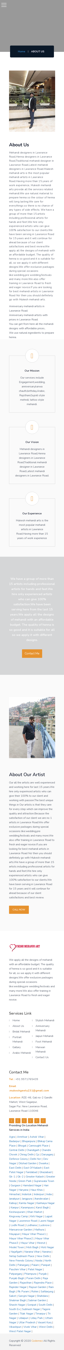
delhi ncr (36, 1159)
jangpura (27, 1199)
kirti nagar (36, 1216)
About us (18, 1026)
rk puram (23, 1291)
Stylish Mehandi (44, 1020)
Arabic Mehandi (21, 1053)
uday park (37, 1318)
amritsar (22, 1137)
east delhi (15, 1168)
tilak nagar (27, 1313)
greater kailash (35, 1176)
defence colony (19, 1159)
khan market (35, 1212)
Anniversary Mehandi (42, 1028)
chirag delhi (26, 1154)
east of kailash (33, 1168)
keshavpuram (17, 1212)
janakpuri (14, 1199)
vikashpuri (15, 1327)
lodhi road (18, 1225)
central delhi (17, 1150)
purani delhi (33, 1278)
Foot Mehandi (43, 1042)
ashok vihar (37, 1137)
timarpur (40, 1313)
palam (35, 1265)
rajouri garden (38, 1287)
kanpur (15, 1207)
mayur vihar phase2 (21, 1238)
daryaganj (47, 1154)
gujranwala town (44, 1181)
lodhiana (32, 1225)
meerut (41, 1243)
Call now (19, 909)
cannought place (39, 1146)
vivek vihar (30, 1327)
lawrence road (28, 1221)
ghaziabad (45, 1172)
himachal (14, 1194)
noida (39, 1260)
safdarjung (47, 1291)
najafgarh (17, 1252)
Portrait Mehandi (17, 1039)
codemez (37, 1341)
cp (38, 1154)
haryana (23, 1190)
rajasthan (26, 1283)
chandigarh (33, 1150)
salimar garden (37, 1300)
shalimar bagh (18, 1300)
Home (21, 51)
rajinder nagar (18, 1287)
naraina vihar (32, 1252)
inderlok (27, 1194)
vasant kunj (45, 1322)
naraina (47, 1252)
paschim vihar (17, 1269)
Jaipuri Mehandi (44, 1036)
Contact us (42, 1057)
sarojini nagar (26, 1296)
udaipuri (23, 1318)
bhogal (22, 1146)
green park (25, 1181)
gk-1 (12, 1176)
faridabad (32, 1172)
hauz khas (37, 1190)
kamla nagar (27, 1203)
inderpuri (39, 1194)
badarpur (14, 1141)
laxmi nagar (46, 1221)
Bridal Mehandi (21, 1031)
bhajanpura (29, 1141)
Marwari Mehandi (40, 1049)
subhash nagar (31, 1309)
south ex (14, 1309)
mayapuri (14, 1234)
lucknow (44, 1225)
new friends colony (21, 1260)
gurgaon (16, 1185)
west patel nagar (20, 1331)
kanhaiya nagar (45, 1203)
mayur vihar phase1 (34, 1234)
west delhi (46, 1327)
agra (12, 1137)
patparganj (16, 1274)
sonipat (32, 1305)
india (49, 1194)
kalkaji (13, 1203)
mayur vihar (27, 1243)
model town (17, 1247)
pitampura (30, 1274)
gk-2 (20, 1176)
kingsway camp (19, 1216)
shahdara (42, 1296)
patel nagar (35, 1269)
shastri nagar (17, 1305)
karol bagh (42, 1207)
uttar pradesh (27, 1322)
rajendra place (43, 1283)
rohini (35, 1291)
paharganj (23, 1265)
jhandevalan (41, 1199)
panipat (46, 1265)
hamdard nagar (32, 1185)
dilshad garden (27, 1163)
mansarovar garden (21, 1230)
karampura (27, 1207)
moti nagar (47, 1247)
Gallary (16, 1047)
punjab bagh (17, 1278)
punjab (43, 1274)
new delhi (43, 1256)
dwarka (44, 1163)
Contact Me (32, 653)
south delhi (46, 1305)
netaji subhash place (22, 1256)
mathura (39, 1230)
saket (13, 1296)
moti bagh (32, 1247)
